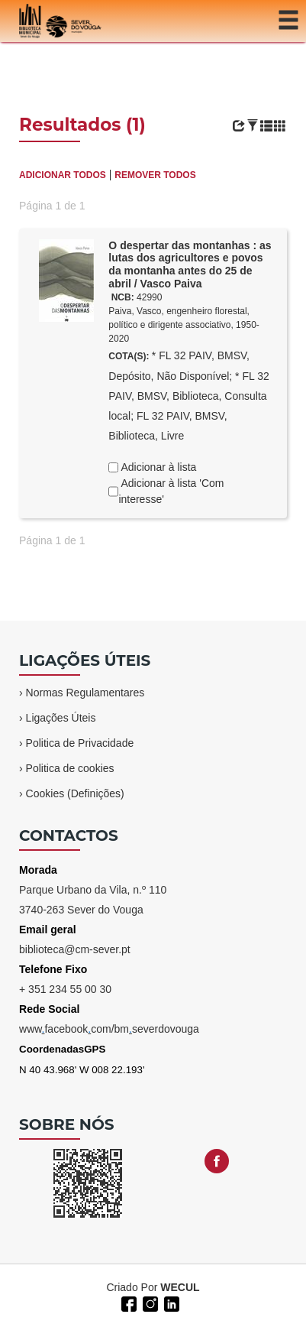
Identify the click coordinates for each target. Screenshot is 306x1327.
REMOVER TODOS (154, 175)
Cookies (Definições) (75, 793)
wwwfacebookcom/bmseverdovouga (109, 1029)
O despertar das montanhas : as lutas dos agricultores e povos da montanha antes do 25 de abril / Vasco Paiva (189, 264)
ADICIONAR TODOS (62, 175)
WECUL (179, 1287)
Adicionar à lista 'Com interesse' (171, 491)
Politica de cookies (70, 768)
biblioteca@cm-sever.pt (74, 949)
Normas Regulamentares (85, 692)
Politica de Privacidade (80, 743)
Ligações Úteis (61, 718)
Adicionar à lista (157, 467)
